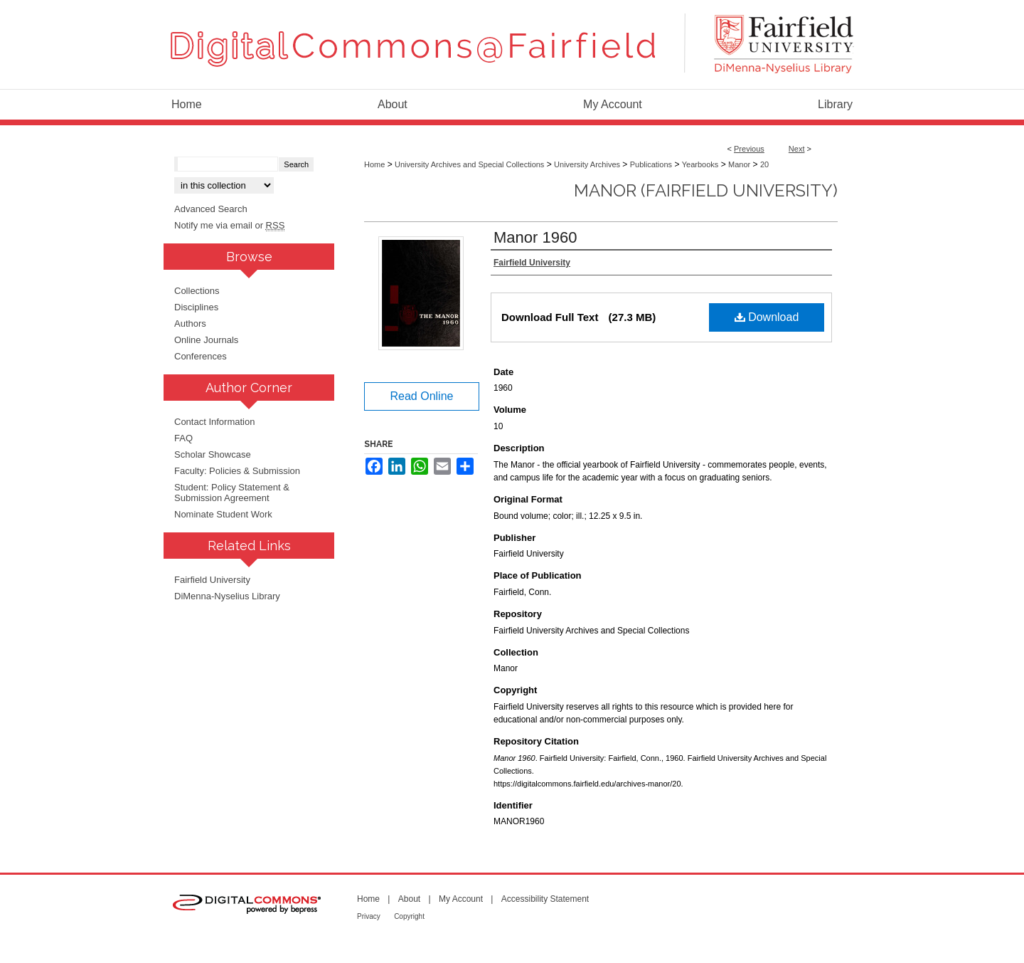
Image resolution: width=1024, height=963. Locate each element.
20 (764, 164)
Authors (190, 323)
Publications (651, 164)
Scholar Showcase (212, 454)
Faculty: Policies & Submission (237, 470)
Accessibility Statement (545, 899)
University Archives (587, 164)
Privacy (368, 916)
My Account (461, 899)
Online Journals (206, 340)
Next (797, 148)
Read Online (422, 396)
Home (374, 164)
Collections (197, 290)
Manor (739, 164)
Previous (749, 148)
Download (767, 317)
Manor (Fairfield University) (706, 190)
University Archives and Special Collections (469, 164)
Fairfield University (212, 579)
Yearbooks (700, 164)
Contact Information (214, 421)
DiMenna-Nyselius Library (227, 596)
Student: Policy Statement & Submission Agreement (231, 492)
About (409, 899)
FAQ (183, 438)
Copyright (409, 916)
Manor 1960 (535, 237)
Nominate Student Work (223, 514)
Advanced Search (210, 209)
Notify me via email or (229, 225)
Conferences (200, 356)
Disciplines (196, 307)
